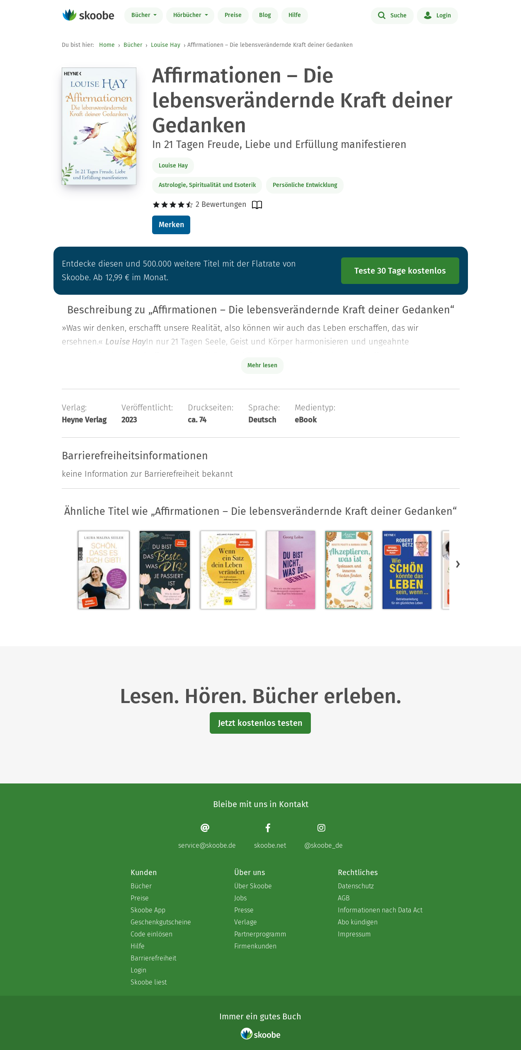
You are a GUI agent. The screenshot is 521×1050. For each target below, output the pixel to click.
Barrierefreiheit (153, 958)
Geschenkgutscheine (161, 922)
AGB (344, 898)
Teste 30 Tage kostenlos (400, 271)
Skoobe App (148, 910)
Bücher (141, 15)
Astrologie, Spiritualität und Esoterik (207, 185)
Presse (244, 910)
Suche (392, 15)
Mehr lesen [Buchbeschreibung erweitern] (262, 365)
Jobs (240, 898)
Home (107, 44)
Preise (233, 15)
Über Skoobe (253, 886)
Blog (265, 15)
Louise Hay (165, 44)
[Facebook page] (270, 836)
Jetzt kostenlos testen (260, 723)
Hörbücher (188, 15)
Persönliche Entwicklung (305, 185)
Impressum (354, 934)
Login (437, 15)
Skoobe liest (149, 982)
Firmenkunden (255, 946)
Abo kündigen (358, 922)
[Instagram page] (323, 836)
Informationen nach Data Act (380, 910)
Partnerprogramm (260, 934)
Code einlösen (151, 934)
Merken (171, 224)
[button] (458, 564)
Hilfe (294, 15)
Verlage (245, 922)
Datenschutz (356, 886)
